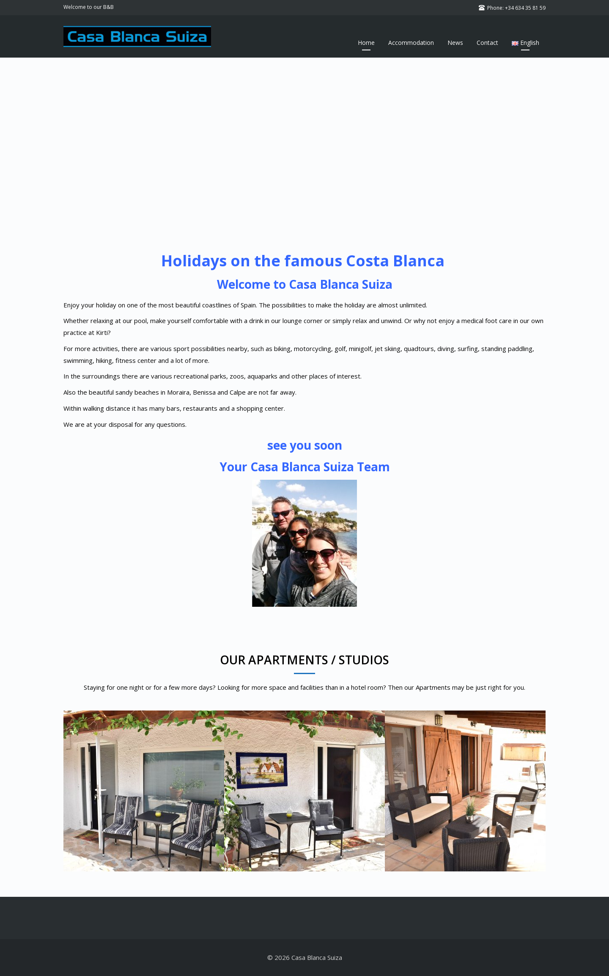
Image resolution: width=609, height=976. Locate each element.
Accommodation (411, 43)
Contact (487, 43)
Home (366, 43)
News (455, 43)
